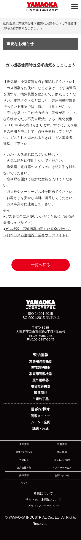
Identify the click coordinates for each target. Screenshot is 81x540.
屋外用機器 (40, 380)
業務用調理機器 (40, 361)
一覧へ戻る (40, 265)
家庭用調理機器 (40, 374)
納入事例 (62, 452)
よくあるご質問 (62, 459)
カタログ (24, 459)
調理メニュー (40, 416)
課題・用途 (40, 428)
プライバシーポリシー (43, 506)
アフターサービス (61, 467)
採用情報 (24, 475)
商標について (43, 493)
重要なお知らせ (24, 452)
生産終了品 (40, 399)
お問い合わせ (62, 475)
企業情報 (24, 444)
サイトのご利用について (43, 499)
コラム (24, 483)
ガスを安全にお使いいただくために (33, 216)
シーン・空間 (40, 422)
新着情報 (62, 444)
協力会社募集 (24, 467)
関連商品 (40, 392)
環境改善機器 (40, 386)
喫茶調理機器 (40, 367)
